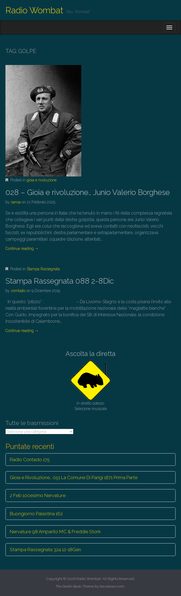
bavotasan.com (112, 586)
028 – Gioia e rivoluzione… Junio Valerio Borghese (87, 192)
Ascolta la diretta (90, 354)
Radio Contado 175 (30, 459)
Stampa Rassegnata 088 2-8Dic (59, 281)
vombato (18, 290)
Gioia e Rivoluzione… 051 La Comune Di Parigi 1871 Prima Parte (74, 477)
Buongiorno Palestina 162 (36, 513)
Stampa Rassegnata (43, 269)
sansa (16, 202)
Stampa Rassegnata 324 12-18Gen (45, 549)
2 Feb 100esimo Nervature (37, 495)
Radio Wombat (34, 10)
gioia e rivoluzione (42, 180)
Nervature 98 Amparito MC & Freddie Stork (55, 531)
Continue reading (22, 248)
